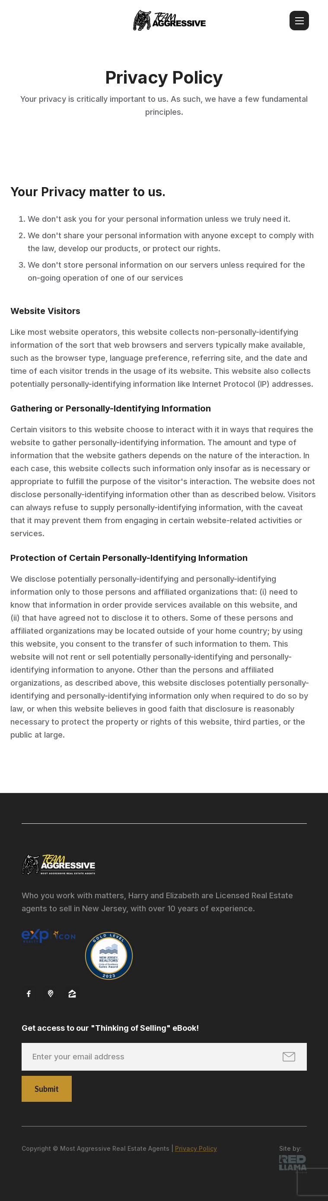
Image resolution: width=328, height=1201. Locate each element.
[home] (169, 20)
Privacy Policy (196, 1148)
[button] (299, 20)
